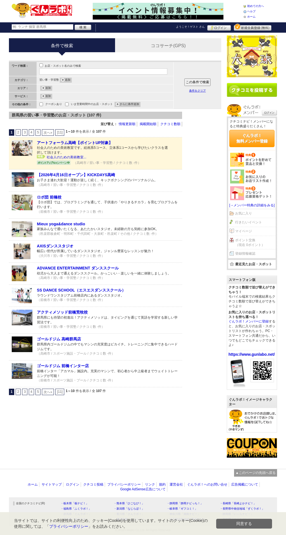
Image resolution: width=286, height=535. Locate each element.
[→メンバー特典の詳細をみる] (252, 205)
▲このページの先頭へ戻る (255, 473)
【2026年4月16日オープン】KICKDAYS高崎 (76, 175)
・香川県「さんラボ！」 (129, 513)
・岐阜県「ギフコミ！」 (182, 508)
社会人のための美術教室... (66, 157)
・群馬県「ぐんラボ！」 (76, 513)
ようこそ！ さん (190, 26)
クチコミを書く (252, 90)
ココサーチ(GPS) (168, 45)
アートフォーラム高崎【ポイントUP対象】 (75, 142)
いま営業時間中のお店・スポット (92, 104)
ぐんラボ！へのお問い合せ (207, 484)
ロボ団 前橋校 (49, 197)
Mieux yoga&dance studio (61, 224)
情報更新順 (127, 124)
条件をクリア (197, 90)
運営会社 (176, 484)
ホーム (251, 16)
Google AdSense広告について (142, 489)
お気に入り (243, 213)
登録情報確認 (245, 253)
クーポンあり (53, 104)
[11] (60, 132)
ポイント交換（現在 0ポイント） (250, 242)
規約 (162, 484)
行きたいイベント (248, 222)
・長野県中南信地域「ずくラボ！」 (242, 508)
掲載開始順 (148, 124)
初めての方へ (255, 6)
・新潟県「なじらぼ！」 (129, 508)
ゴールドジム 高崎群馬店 (59, 339)
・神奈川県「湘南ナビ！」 (183, 513)
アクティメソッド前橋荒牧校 (62, 312)
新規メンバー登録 (252, 27)
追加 (67, 80)
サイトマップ (52, 484)
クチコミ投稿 (93, 484)
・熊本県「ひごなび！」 (129, 503)
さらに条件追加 (129, 104)
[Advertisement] (204, 195)
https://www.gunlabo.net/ (251, 354)
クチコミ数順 (170, 124)
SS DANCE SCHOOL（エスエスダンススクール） (81, 290)
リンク (150, 484)
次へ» (48, 133)
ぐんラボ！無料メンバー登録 (252, 138)
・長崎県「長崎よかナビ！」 (238, 503)
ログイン (219, 27)
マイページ (243, 231)
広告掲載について (244, 484)
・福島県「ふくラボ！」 (76, 508)
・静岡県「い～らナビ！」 (236, 513)
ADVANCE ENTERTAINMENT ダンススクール (78, 268)
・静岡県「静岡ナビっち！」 (185, 503)
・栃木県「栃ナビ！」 (75, 503)
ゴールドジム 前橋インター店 (63, 366)
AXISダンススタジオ (55, 246)
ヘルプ (251, 11)
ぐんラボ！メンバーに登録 (248, 321)
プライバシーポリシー (124, 484)
